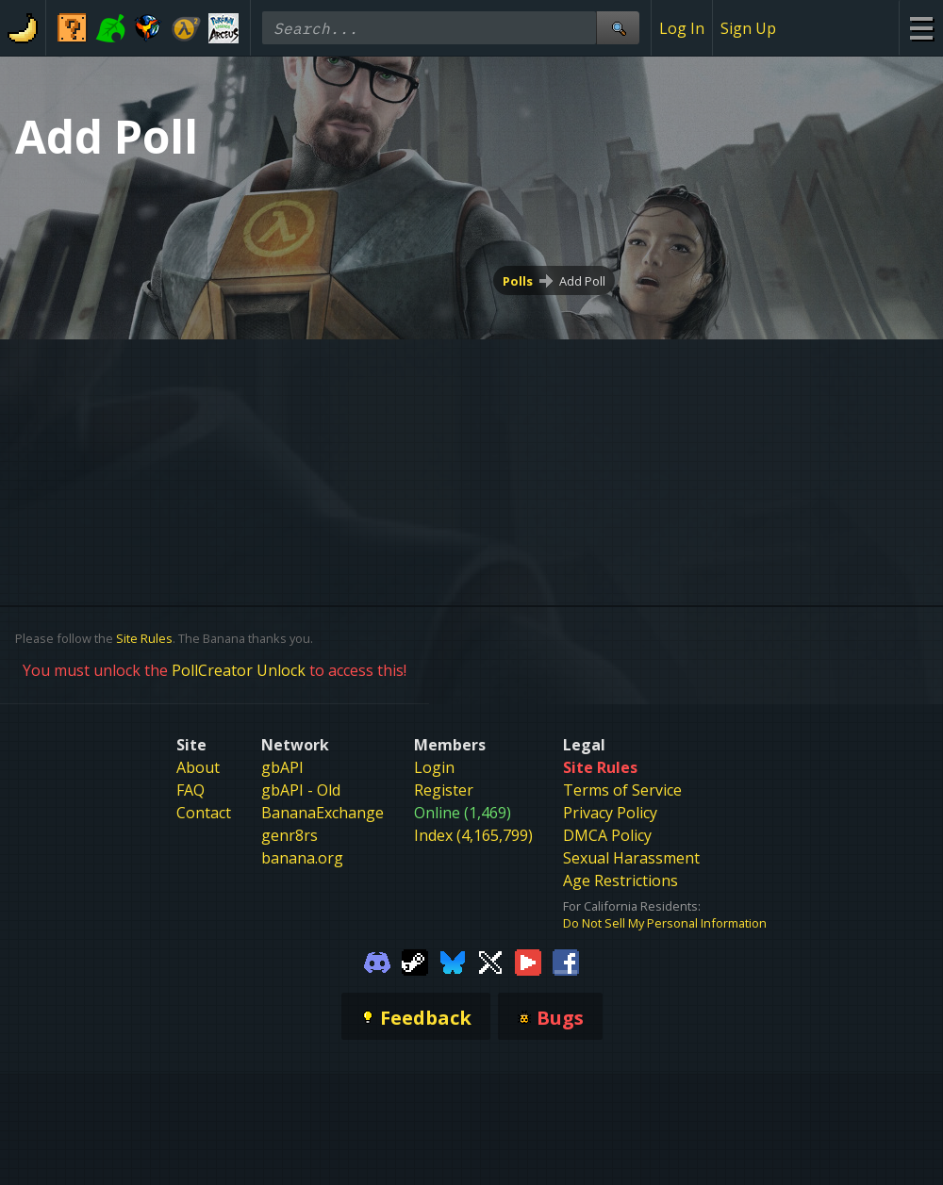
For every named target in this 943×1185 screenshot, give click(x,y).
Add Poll (582, 280)
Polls (518, 280)
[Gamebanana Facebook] (566, 961)
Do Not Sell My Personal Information (665, 922)
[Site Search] (617, 27)
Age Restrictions (620, 880)
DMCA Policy (607, 835)
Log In (681, 28)
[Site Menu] (921, 28)
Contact (203, 812)
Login (434, 767)
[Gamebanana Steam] (415, 961)
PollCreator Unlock (239, 670)
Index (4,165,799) (473, 835)
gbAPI (282, 767)
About (198, 767)
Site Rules (144, 638)
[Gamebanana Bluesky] (453, 961)
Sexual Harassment (631, 858)
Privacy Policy (610, 812)
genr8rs (289, 835)
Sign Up (748, 28)
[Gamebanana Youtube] (528, 961)
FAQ (190, 790)
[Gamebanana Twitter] (490, 961)
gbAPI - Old (300, 790)
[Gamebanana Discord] (377, 961)
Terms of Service (622, 790)
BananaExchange (322, 812)
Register (443, 790)
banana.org (302, 858)
